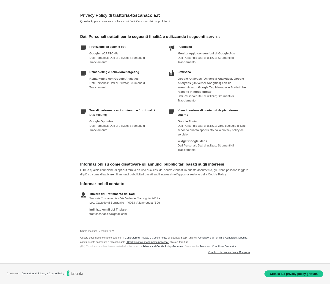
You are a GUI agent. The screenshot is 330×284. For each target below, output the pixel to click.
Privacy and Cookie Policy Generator (163, 246)
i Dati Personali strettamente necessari (147, 242)
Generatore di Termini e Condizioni (217, 237)
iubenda (242, 237)
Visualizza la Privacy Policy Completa (229, 252)
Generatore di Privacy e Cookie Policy (146, 237)
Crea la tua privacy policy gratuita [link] (294, 274)
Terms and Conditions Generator (218, 246)
